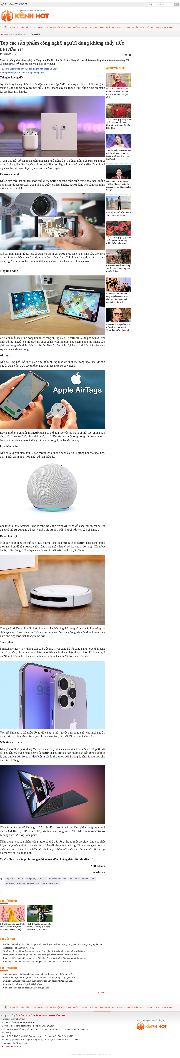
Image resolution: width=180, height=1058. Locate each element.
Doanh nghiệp (131, 27)
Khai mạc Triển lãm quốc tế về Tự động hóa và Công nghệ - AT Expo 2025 (37, 961)
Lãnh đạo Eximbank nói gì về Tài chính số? (23, 984)
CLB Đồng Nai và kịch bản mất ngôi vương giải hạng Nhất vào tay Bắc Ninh (39, 927)
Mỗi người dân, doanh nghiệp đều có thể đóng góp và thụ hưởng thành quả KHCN (41, 954)
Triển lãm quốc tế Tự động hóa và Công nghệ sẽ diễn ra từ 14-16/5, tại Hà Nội (38, 973)
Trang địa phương (163, 27)
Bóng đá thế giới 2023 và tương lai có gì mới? (23, 72)
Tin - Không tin (76, 27)
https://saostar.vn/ (50, 883)
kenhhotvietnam (18, 1019)
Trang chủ (8, 34)
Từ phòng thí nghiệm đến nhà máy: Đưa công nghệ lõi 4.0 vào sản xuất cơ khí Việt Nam (44, 951)
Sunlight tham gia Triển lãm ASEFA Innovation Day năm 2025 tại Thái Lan (37, 980)
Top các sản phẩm (14, 878)
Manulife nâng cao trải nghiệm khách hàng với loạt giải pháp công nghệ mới (39, 977)
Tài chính (117, 27)
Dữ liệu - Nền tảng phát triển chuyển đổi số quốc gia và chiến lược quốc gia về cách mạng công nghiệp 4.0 (52, 944)
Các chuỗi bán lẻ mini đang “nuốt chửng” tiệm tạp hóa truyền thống (118, 268)
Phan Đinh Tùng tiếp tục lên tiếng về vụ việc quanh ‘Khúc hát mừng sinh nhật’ (118, 327)
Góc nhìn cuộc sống (55, 27)
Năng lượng (146, 27)
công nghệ (31, 878)
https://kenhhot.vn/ (57, 878)
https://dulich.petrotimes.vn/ (82, 878)
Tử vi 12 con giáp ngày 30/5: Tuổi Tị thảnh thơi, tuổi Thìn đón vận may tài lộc (12, 927)
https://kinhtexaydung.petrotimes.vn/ (22, 883)
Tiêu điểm (13, 27)
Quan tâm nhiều (116, 68)
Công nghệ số (35, 34)
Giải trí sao (26, 27)
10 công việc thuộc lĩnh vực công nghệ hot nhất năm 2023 (30, 69)
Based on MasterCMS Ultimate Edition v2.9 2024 (90, 1054)
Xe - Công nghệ (102, 27)
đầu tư (43, 878)
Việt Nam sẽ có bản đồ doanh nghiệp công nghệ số (26, 987)
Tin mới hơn (7, 939)
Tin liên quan (8, 901)
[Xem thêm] (100, 992)
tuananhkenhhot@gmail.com (14, 1043)
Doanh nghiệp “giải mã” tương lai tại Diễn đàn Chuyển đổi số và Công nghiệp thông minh (44, 958)
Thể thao (38, 27)
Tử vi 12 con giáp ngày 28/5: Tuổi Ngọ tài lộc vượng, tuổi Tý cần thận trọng (118, 240)
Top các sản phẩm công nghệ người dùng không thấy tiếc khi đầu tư (51, 859)
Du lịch (89, 27)
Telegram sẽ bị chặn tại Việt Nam (18, 947)
